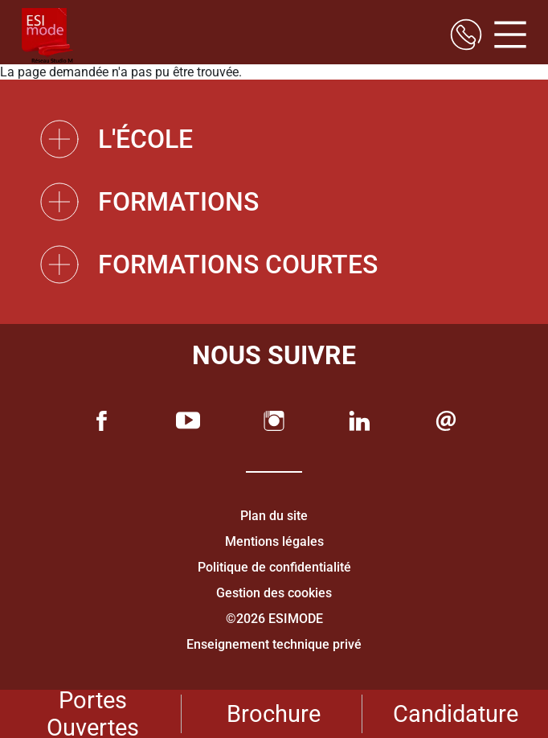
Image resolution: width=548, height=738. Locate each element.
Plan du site (274, 515)
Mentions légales (274, 541)
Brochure (274, 714)
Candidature (455, 714)
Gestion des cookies (274, 593)
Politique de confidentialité (274, 567)
